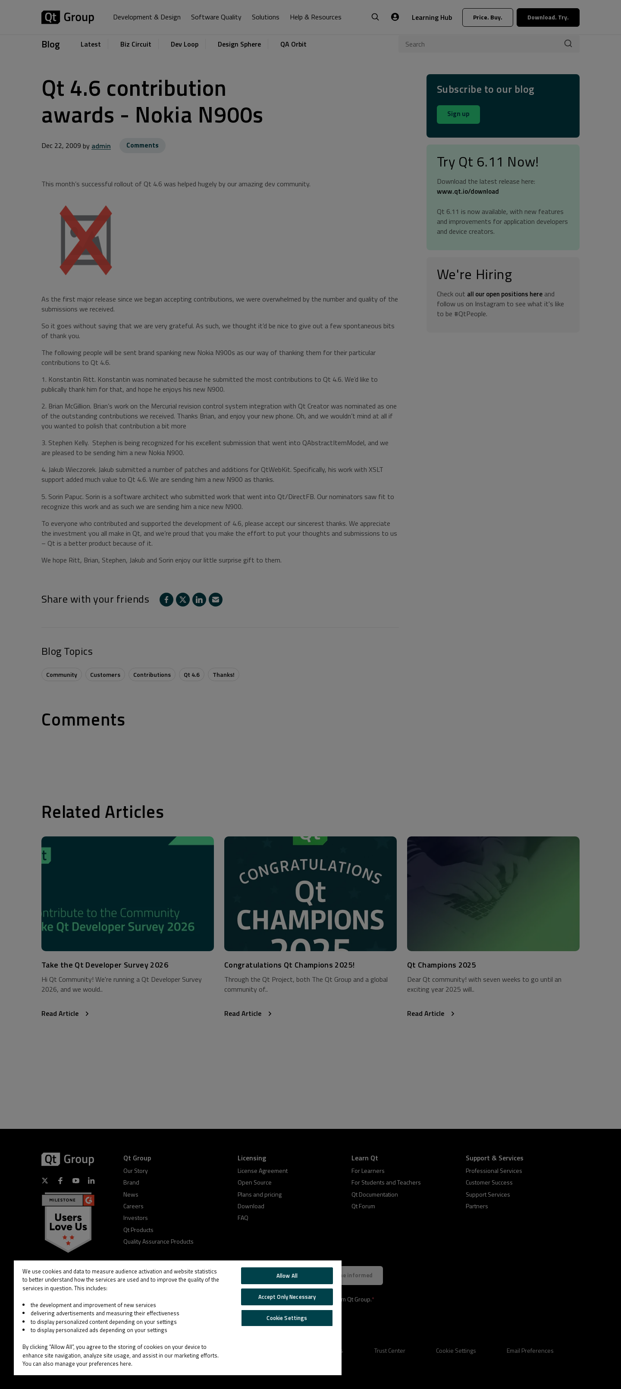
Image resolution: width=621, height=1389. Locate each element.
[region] (178, 1317)
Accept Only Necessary (287, 1296)
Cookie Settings (287, 1318)
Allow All (287, 1275)
